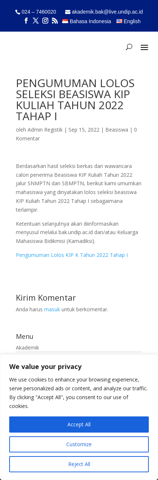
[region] (79, 417)
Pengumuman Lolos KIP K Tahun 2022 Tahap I (72, 254)
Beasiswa (116, 129)
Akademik (27, 347)
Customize (79, 444)
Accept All (79, 424)
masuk (52, 309)
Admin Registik (45, 129)
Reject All (79, 464)
